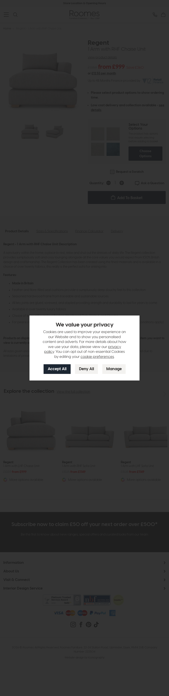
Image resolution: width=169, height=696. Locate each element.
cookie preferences (97, 357)
